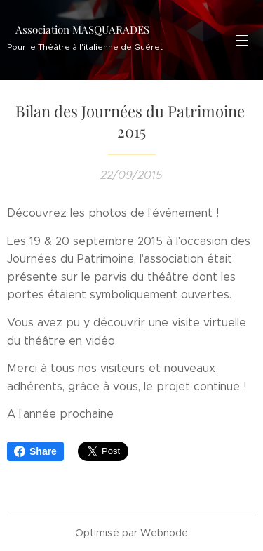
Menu (242, 40)
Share (35, 451)
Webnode (164, 532)
